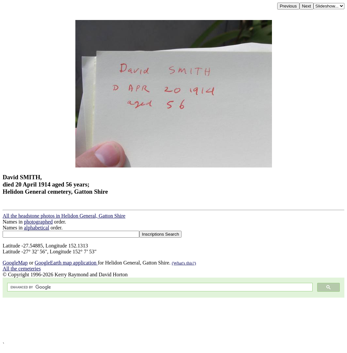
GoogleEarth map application (66, 262)
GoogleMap (15, 262)
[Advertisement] (173, 320)
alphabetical (36, 227)
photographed (38, 222)
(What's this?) (184, 263)
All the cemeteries (22, 268)
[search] (159, 287)
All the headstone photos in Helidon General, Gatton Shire (64, 216)
